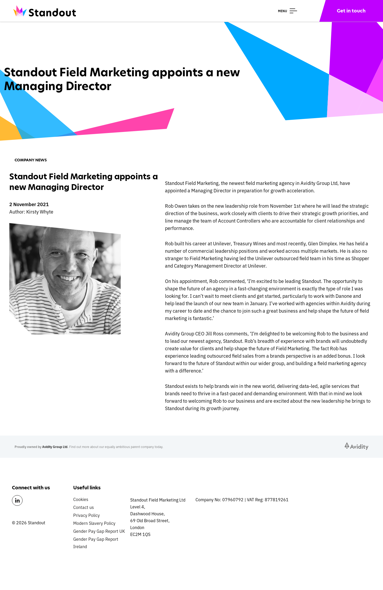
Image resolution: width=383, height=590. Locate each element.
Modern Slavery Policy (94, 523)
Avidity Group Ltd (54, 446)
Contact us (83, 507)
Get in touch (351, 10)
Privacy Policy (86, 515)
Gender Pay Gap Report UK (99, 531)
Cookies (80, 499)
